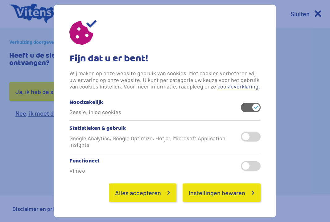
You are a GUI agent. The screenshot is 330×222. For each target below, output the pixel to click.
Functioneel (84, 162)
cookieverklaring (237, 86)
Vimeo (77, 170)
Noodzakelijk (86, 103)
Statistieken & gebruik (97, 129)
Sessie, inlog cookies (95, 112)
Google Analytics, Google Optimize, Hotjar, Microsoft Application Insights (147, 141)
